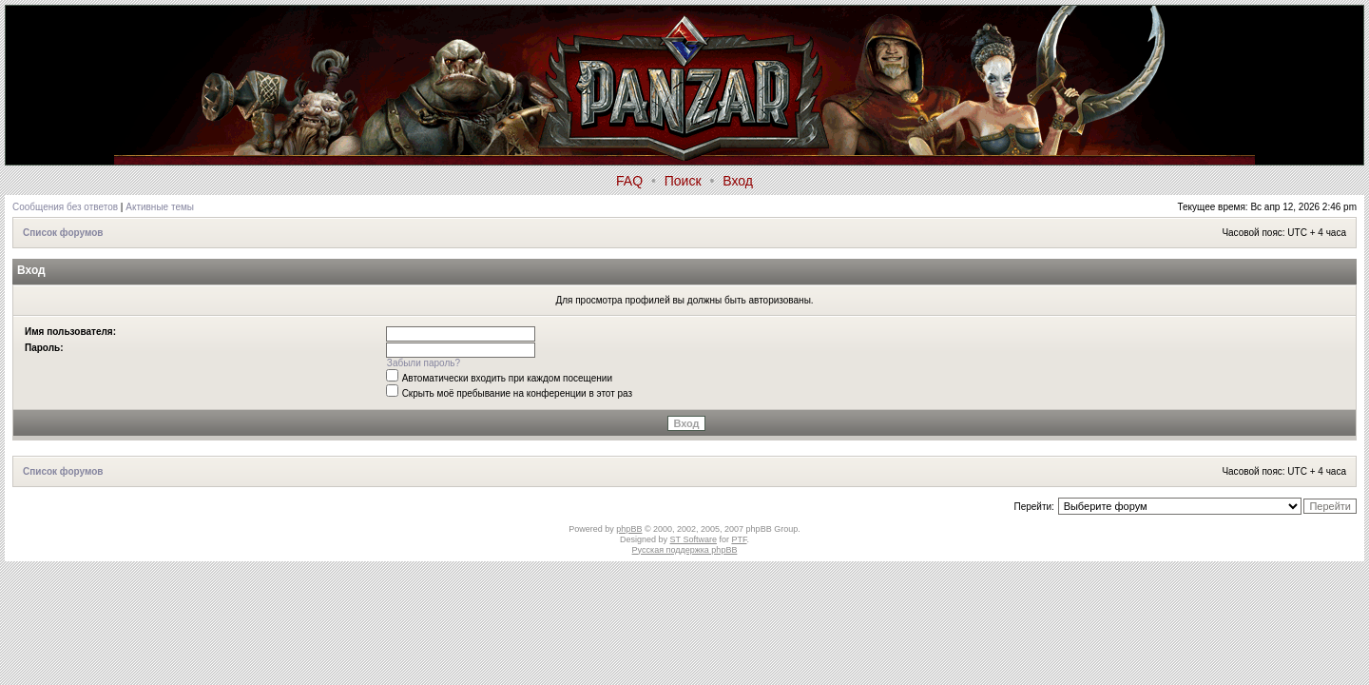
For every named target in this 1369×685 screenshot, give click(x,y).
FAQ (629, 180)
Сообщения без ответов (65, 207)
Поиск (683, 180)
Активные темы (159, 207)
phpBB (629, 529)
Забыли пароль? (423, 363)
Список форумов (63, 232)
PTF (738, 539)
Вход (738, 180)
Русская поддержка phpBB (685, 550)
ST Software (693, 539)
